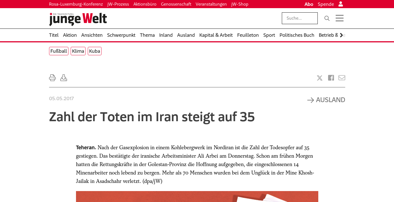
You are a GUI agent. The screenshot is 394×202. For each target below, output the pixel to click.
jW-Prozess (118, 4)
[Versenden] (341, 78)
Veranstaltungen (211, 4)
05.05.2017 (61, 98)
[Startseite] (78, 19)
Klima (78, 51)
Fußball (58, 51)
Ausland (330, 99)
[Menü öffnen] (339, 18)
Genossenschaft (176, 4)
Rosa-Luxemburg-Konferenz (76, 4)
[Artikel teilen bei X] (320, 78)
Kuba (94, 51)
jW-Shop (239, 4)
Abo (309, 4)
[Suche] (327, 18)
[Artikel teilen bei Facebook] (331, 78)
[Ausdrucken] (52, 78)
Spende (326, 4)
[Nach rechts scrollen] (341, 35)
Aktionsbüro (144, 4)
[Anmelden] (340, 4)
